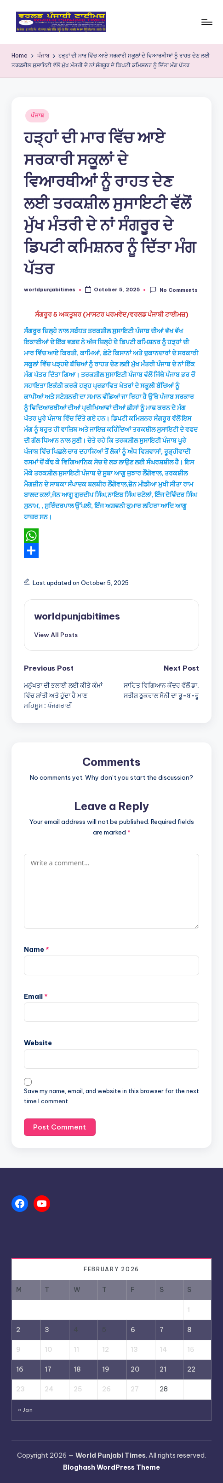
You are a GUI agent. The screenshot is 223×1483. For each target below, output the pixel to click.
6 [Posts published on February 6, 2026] (133, 1330)
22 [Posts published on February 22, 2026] (191, 1369)
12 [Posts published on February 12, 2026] (105, 1349)
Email (36, 996)
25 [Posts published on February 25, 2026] (78, 1389)
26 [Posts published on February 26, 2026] (106, 1389)
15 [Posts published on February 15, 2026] (190, 1349)
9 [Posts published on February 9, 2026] (18, 1349)
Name (36, 949)
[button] (56, 635)
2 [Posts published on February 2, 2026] (18, 1330)
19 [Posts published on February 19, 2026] (105, 1369)
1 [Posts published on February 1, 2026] (188, 1310)
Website (38, 1043)
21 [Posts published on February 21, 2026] (163, 1369)
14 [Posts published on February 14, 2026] (163, 1349)
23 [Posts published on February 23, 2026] (20, 1389)
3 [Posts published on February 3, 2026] (47, 1330)
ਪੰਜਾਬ (37, 115)
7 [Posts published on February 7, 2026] (162, 1330)
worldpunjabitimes (77, 616)
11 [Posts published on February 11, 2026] (76, 1349)
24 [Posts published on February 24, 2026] (49, 1389)
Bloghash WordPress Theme (111, 1467)
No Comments (173, 289)
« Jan (25, 1410)
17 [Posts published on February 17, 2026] (48, 1369)
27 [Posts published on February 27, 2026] (135, 1389)
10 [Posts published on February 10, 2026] (48, 1349)
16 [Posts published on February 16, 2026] (19, 1369)
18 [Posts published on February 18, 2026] (77, 1369)
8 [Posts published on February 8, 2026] (189, 1330)
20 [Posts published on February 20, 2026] (135, 1369)
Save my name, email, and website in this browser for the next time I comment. (111, 1096)
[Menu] (206, 22)
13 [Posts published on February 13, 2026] (134, 1349)
